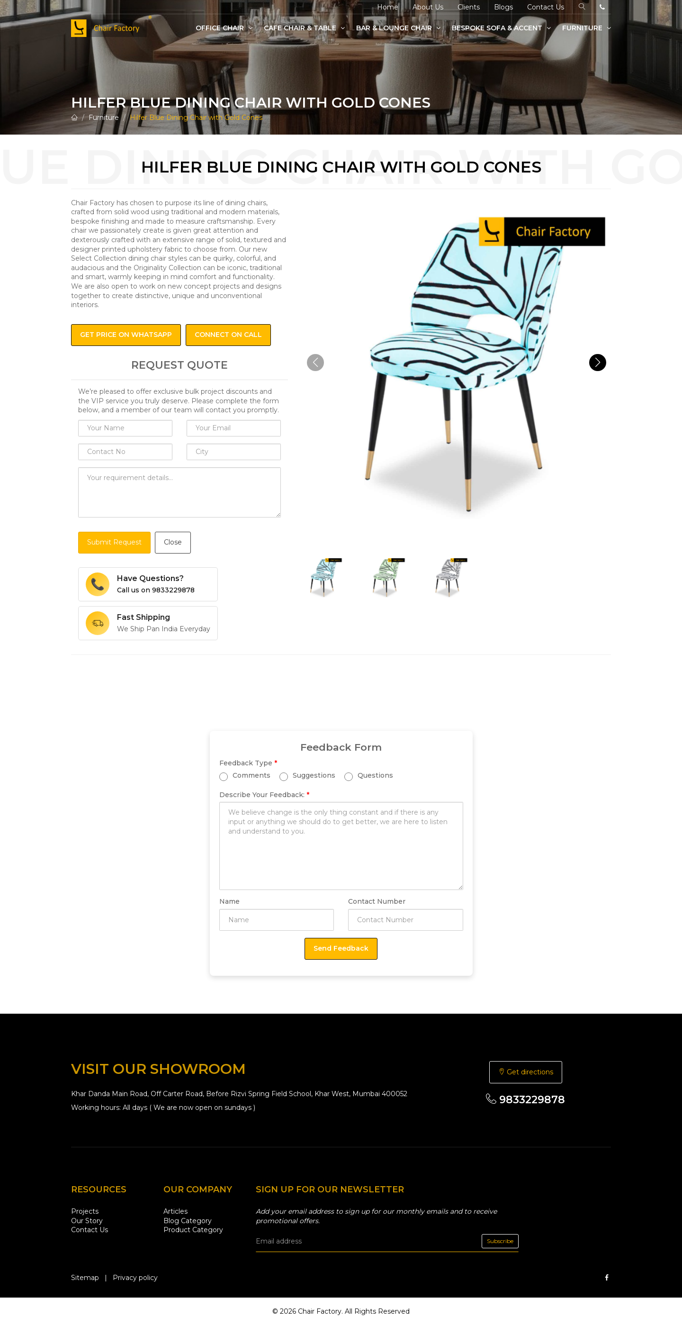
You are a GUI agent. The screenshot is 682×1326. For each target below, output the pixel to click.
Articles (175, 1211)
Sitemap (85, 1277)
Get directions (525, 1072)
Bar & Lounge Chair (398, 28)
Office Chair (224, 28)
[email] (387, 1241)
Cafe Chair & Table (304, 28)
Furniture (586, 28)
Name (229, 901)
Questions (368, 776)
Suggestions (307, 776)
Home (387, 7)
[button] (597, 362)
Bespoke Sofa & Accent (501, 28)
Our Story (87, 1221)
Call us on (156, 590)
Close (173, 542)
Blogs (503, 7)
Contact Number (376, 901)
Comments (244, 776)
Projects (85, 1211)
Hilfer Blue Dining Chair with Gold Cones (196, 117)
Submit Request (114, 542)
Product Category (193, 1230)
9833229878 (525, 1099)
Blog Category (187, 1221)
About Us (428, 7)
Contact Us (545, 7)
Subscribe (500, 1240)
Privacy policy (135, 1277)
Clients (469, 7)
